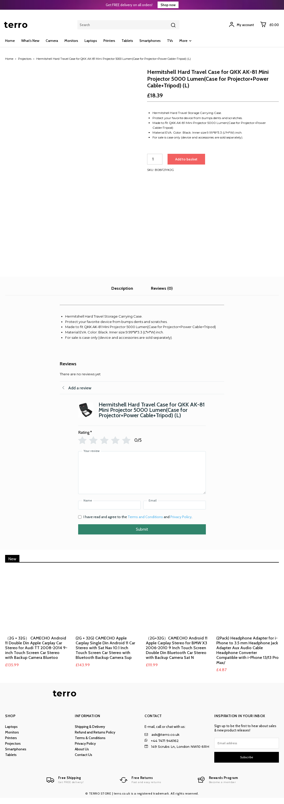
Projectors (24, 59)
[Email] (174, 511)
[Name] (109, 511)
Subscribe (246, 763)
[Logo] (65, 786)
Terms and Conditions (145, 523)
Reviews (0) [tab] (162, 294)
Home (9, 59)
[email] (246, 749)
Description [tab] (122, 294)
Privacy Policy (181, 523)
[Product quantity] (154, 159)
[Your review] (142, 478)
